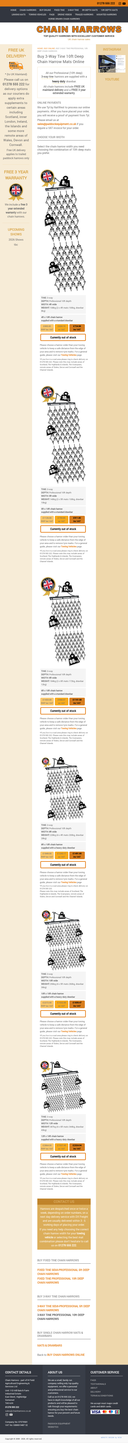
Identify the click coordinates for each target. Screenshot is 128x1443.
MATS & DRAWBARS (49, 1345)
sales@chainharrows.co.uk (18, 1411)
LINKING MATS (18, 14)
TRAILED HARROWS (84, 14)
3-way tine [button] (47, 76)
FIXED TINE (59, 10)
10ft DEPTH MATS (109, 10)
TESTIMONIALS (98, 1384)
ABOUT (94, 1387)
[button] (59, 81)
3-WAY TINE (73, 10)
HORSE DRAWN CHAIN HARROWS (64, 18)
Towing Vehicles (68, 354)
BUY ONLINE (45, 10)
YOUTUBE (112, 79)
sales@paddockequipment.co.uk (56, 124)
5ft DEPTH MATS (90, 10)
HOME (13, 10)
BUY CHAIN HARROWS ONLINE (65, 1354)
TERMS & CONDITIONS (101, 1395)
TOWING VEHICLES (37, 14)
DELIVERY (95, 1391)
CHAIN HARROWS (28, 10)
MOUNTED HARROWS (106, 14)
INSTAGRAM (112, 49)
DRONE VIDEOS (65, 14)
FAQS (51, 14)
